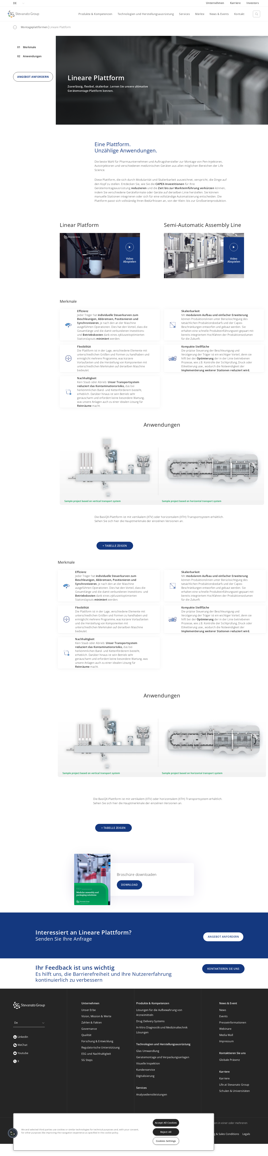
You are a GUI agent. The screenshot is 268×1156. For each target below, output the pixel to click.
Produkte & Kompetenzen (95, 14)
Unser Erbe (88, 1010)
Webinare (225, 1029)
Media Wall (226, 1035)
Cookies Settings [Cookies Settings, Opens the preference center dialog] (166, 1141)
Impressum (226, 1041)
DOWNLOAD (129, 885)
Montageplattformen (34, 27)
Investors (253, 3)
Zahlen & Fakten (91, 1022)
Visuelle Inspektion (148, 1063)
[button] (12, 1133)
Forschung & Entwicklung (97, 1041)
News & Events (219, 14)
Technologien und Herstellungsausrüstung (146, 14)
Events (223, 1016)
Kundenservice (145, 1069)
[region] (113, 1132)
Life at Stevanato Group (234, 1084)
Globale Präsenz (229, 1060)
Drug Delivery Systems (150, 1021)
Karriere (235, 3)
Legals (246, 1134)
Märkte (199, 14)
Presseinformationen (232, 1022)
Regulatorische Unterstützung (100, 1047)
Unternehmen (215, 3)
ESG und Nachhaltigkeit (96, 1054)
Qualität (86, 1035)
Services (184, 14)
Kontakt (239, 14)
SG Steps (87, 1060)
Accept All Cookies (166, 1122)
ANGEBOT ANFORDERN (33, 77)
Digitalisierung (145, 1076)
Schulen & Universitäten (234, 1091)
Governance (89, 1029)
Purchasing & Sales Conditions (220, 1134)
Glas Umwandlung (147, 1051)
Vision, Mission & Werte (96, 1016)
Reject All (166, 1131)
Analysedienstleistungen (151, 1094)
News (222, 1010)
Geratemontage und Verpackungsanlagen (162, 1057)
